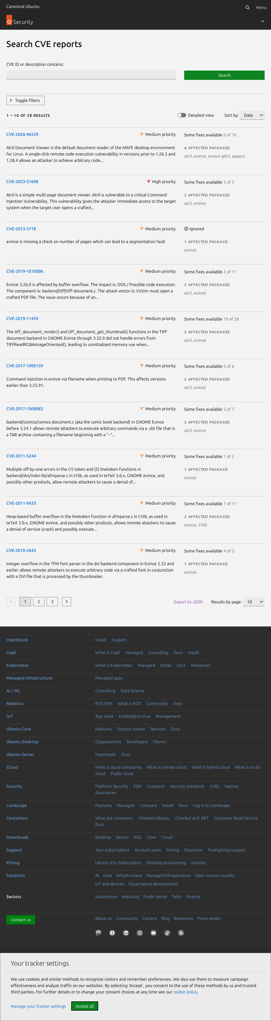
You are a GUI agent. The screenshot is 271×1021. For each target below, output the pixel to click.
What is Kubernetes (113, 665)
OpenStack (17, 639)
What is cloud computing (118, 767)
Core (151, 837)
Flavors (159, 741)
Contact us (21, 919)
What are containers (114, 818)
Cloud (12, 767)
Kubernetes (17, 665)
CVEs (214, 786)
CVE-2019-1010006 (24, 271)
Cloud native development (153, 883)
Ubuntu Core (18, 728)
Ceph (11, 652)
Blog (165, 918)
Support (119, 639)
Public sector (155, 896)
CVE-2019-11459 (22, 318)
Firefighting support (227, 849)
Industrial (130, 896)
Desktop (103, 837)
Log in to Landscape (211, 805)
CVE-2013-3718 (21, 228)
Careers (149, 918)
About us (103, 918)
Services (158, 728)
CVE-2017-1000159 (24, 365)
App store (104, 716)
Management (168, 716)
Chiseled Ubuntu (154, 818)
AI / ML (13, 690)
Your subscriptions (112, 849)
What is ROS (129, 703)
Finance (193, 896)
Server (122, 837)
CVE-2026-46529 (22, 134)
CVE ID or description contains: (35, 64)
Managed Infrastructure (168, 875)
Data (107, 875)
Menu (261, 7)
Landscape (16, 805)
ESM (137, 786)
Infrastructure (129, 875)
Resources (200, 665)
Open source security (215, 875)
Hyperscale (105, 754)
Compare (148, 805)
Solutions (15, 875)
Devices (198, 862)
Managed (134, 652)
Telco (177, 896)
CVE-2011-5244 (21, 455)
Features (103, 728)
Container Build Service (236, 818)
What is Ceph (107, 652)
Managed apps (109, 678)
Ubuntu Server (20, 754)
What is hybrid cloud (211, 767)
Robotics (15, 703)
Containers (17, 818)
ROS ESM (103, 703)
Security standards (187, 786)
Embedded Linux (134, 716)
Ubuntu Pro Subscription (118, 862)
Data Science (132, 690)
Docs (178, 652)
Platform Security (111, 786)
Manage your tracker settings (38, 1006)
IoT (9, 716)
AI (97, 875)
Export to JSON (188, 601)
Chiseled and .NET (192, 818)
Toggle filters (27, 100)
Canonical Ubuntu (22, 6)
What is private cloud (166, 767)
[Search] (247, 7)
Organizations (108, 741)
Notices (232, 786)
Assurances (105, 792)
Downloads (17, 837)
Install (100, 639)
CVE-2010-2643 (21, 550)
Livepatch (156, 786)
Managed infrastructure (29, 678)
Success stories (131, 728)
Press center (209, 918)
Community (157, 703)
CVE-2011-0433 (21, 503)
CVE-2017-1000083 (24, 408)
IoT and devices (109, 883)
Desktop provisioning (166, 862)
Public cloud (122, 773)
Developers (137, 741)
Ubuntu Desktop (22, 741)
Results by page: (226, 601)
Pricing (172, 849)
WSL (138, 837)
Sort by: (231, 115)
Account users (148, 849)
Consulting (158, 652)
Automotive (106, 896)
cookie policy (185, 991)
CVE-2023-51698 (22, 181)
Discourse (193, 849)
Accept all (85, 1006)
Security (14, 786)
